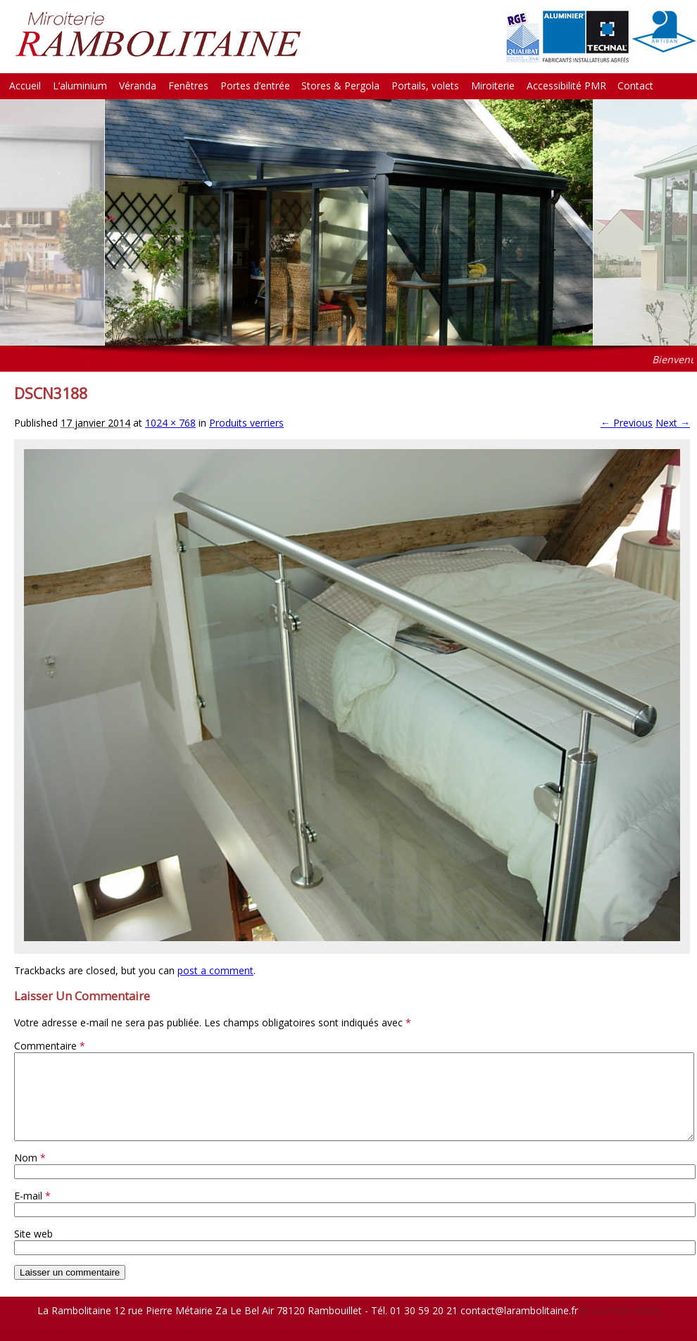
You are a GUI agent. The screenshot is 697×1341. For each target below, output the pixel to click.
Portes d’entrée (255, 85)
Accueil (25, 85)
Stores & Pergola (340, 85)
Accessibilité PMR (566, 85)
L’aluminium (80, 85)
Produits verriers (246, 422)
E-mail (32, 1212)
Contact (635, 85)
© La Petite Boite (620, 1327)
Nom (30, 1174)
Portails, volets (425, 85)
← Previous (627, 422)
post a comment (215, 970)
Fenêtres (188, 85)
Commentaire (49, 1045)
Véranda (137, 85)
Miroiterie (493, 85)
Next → (672, 422)
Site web (33, 1250)
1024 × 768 (170, 422)
